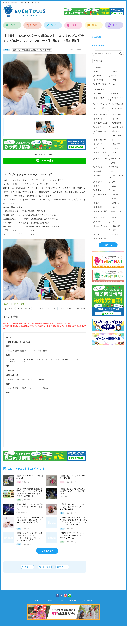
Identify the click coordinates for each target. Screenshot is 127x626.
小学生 (20, 308)
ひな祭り (113, 234)
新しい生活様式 (100, 114)
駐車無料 (113, 93)
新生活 (97, 171)
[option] (44, 84)
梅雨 (96, 186)
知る (94, 24)
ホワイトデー (99, 238)
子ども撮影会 (115, 123)
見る (12, 24)
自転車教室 (114, 119)
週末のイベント (68, 567)
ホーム (41, 601)
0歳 (95, 71)
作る (73, 24)
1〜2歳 (113, 71)
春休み (97, 175)
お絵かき (97, 144)
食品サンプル (115, 159)
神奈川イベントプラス (24, 11)
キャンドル (114, 140)
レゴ (35, 308)
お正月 (112, 230)
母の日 (112, 182)
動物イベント (99, 127)
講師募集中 (71, 601)
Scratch (69, 308)
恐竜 (112, 163)
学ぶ (53, 24)
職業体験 (97, 119)
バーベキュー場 (100, 104)
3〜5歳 (97, 76)
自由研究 (113, 199)
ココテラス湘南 (80, 308)
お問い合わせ (83, 601)
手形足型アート (116, 144)
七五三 (97, 222)
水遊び (112, 190)
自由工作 (113, 194)
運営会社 (50, 601)
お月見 (112, 217)
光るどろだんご (100, 123)
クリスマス (114, 222)
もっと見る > (47, 551)
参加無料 (97, 93)
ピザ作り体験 (115, 114)
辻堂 (54, 308)
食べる (32, 24)
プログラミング (44, 308)
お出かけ (28, 308)
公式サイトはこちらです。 (14, 304)
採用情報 (60, 601)
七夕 (96, 203)
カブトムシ (114, 203)
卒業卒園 (113, 167)
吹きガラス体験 (116, 104)
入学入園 (97, 167)
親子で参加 (98, 98)
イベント (12, 308)
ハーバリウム (115, 135)
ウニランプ (98, 148)
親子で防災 (98, 217)
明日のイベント (45, 567)
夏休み (97, 190)
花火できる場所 (100, 211)
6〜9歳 (113, 76)
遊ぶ (114, 24)
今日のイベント (22, 567)
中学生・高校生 (100, 84)
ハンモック (114, 148)
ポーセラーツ (99, 140)
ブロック (61, 308)
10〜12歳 (98, 80)
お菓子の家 (114, 131)
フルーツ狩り (99, 108)
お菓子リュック (100, 152)
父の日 (112, 186)
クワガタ (97, 207)
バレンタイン (99, 234)
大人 (112, 84)
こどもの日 (98, 182)
